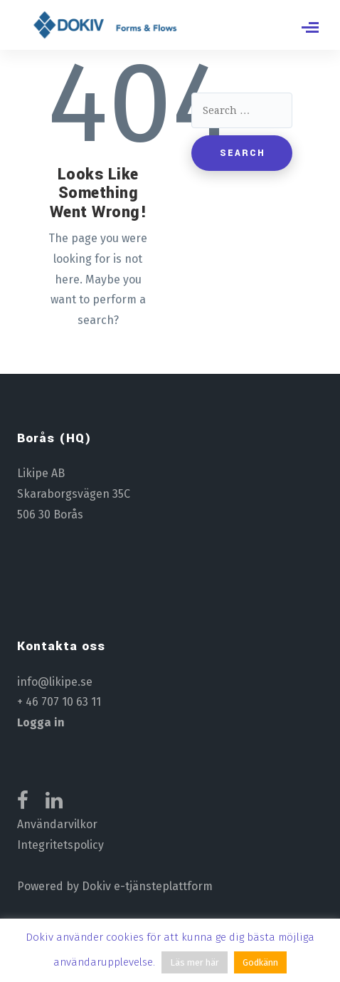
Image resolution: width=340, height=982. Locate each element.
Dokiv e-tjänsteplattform (147, 886)
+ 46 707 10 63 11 (59, 702)
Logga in (41, 722)
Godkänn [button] (260, 962)
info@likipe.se (54, 682)
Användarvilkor (57, 824)
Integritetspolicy (60, 845)
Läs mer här (194, 962)
